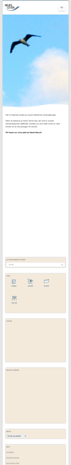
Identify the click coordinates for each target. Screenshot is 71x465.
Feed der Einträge (12, 458)
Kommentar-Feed (12, 463)
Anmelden (10, 452)
